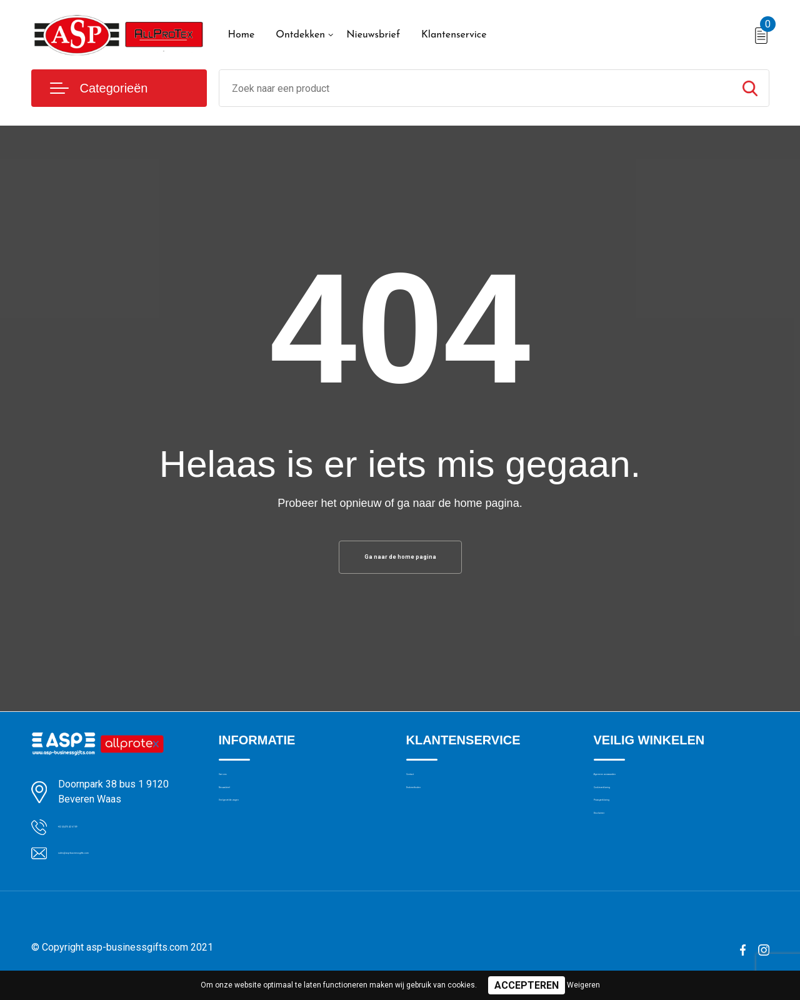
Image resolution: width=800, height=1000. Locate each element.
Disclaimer (615, 870)
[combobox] (475, 88)
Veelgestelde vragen (260, 843)
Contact (422, 789)
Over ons (237, 789)
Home (241, 35)
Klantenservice (454, 35)
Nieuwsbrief (373, 35)
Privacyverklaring (628, 843)
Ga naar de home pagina (400, 561)
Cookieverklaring (627, 816)
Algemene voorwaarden (642, 789)
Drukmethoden (436, 816)
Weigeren (583, 985)
